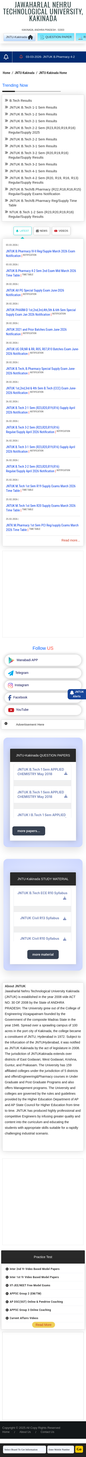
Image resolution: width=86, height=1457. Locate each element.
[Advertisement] (43, 594)
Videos (61, 230)
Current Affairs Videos (24, 1318)
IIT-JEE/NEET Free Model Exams (30, 1285)
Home (6, 73)
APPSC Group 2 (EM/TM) (25, 1293)
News (41, 230)
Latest (22, 230)
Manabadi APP (27, 660)
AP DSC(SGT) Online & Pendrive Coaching (36, 1301)
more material (43, 954)
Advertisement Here (30, 724)
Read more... (70, 540)
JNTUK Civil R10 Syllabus (39, 938)
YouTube (22, 709)
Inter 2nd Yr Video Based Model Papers (34, 1269)
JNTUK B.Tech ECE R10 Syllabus (42, 893)
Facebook (19, 697)
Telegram (21, 673)
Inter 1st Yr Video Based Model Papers (34, 1277)
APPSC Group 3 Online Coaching (30, 1310)
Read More (43, 1325)
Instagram (21, 685)
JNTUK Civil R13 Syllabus (39, 918)
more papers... (28, 831)
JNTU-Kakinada (24, 73)
